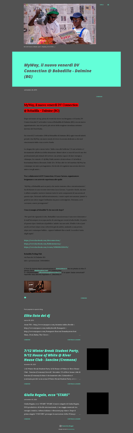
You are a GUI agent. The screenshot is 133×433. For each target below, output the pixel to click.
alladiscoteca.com (41, 270)
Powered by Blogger (66, 426)
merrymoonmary (71, 429)
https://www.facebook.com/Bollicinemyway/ (42, 244)
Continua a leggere (74, 340)
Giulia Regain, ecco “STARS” (47, 394)
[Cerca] (101, 5)
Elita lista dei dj (37, 315)
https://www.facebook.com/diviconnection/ (42, 240)
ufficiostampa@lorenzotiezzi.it (50, 272)
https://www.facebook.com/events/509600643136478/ (46, 247)
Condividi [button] (99, 96)
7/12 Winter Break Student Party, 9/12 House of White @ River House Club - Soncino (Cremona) (51, 355)
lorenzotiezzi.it (61, 269)
